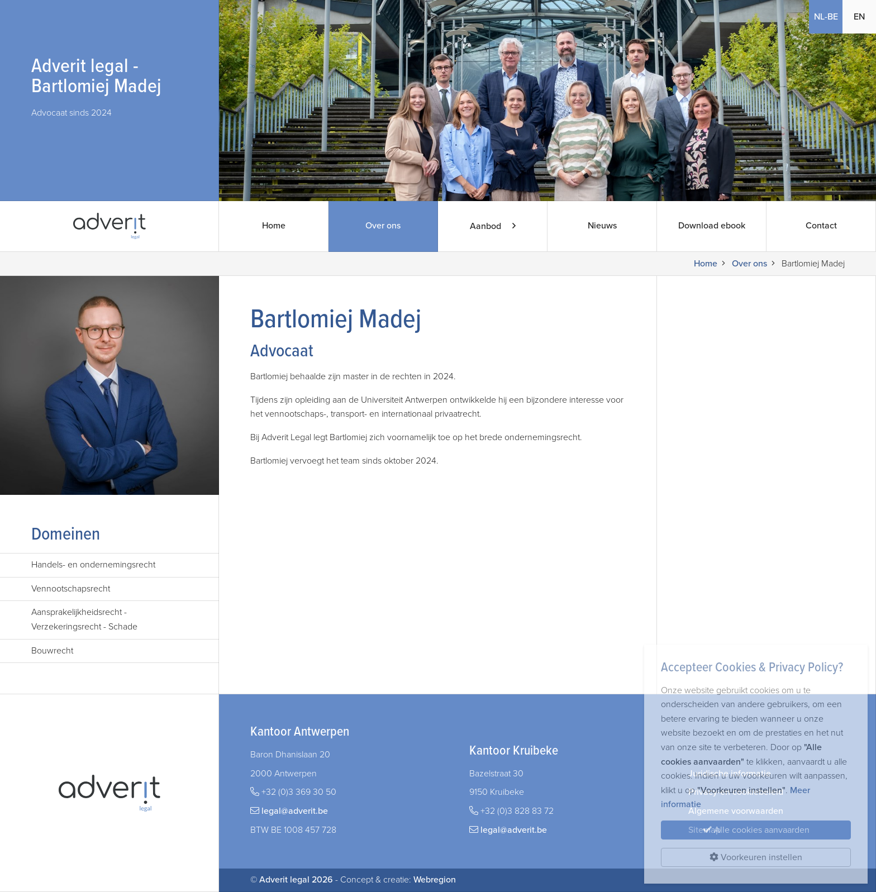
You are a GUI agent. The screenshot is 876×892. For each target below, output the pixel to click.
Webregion (434, 879)
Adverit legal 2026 (296, 879)
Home (273, 226)
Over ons (382, 226)
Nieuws (602, 226)
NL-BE (825, 17)
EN (859, 17)
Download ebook (711, 226)
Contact (820, 226)
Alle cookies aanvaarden (756, 830)
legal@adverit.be (294, 811)
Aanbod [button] (492, 226)
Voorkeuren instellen (756, 857)
